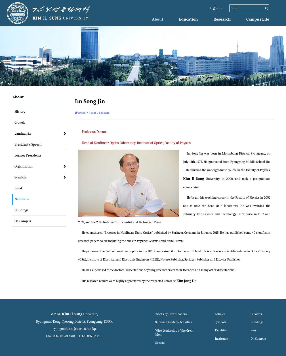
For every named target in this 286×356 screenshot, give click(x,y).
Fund (18, 188)
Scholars (22, 199)
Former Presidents (28, 155)
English (216, 8)
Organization (24, 166)
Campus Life (257, 19)
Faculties (221, 330)
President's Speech (28, 144)
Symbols (21, 177)
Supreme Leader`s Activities (173, 322)
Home (80, 112)
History (20, 112)
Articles (220, 314)
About (157, 19)
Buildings (21, 210)
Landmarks (23, 133)
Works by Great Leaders (171, 314)
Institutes (221, 339)
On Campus (23, 221)
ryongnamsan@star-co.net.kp (74, 329)
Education (188, 19)
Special (160, 343)
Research (222, 19)
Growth (20, 123)
